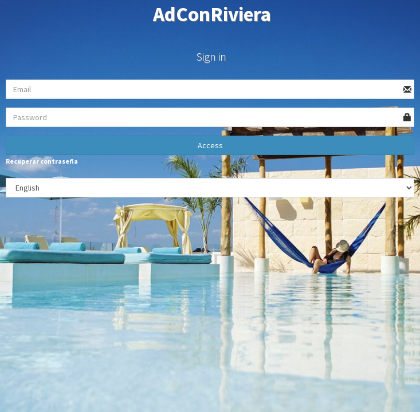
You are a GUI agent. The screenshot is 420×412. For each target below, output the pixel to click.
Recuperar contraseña (42, 161)
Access (210, 145)
